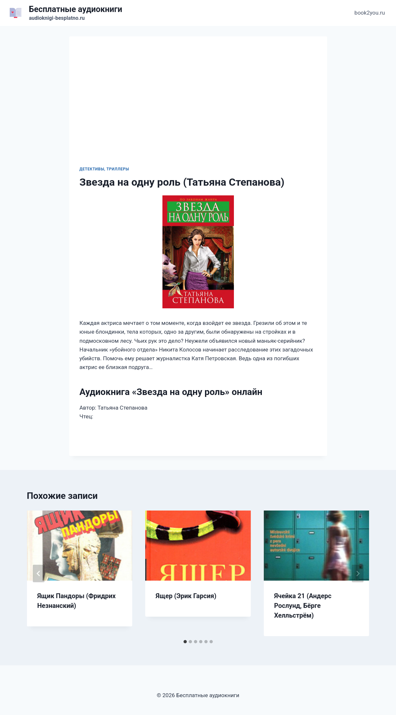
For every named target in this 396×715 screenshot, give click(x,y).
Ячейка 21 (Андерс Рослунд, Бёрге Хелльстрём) (302, 605)
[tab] (185, 641)
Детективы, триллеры (104, 169)
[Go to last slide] (39, 573)
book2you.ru (369, 12)
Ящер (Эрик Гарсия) (186, 596)
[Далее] (358, 573)
